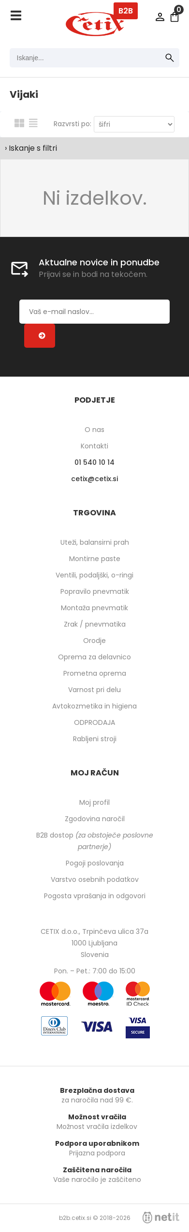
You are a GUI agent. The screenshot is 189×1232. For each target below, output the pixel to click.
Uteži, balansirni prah (94, 542)
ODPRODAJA (94, 722)
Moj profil (94, 802)
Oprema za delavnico (94, 657)
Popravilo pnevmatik (94, 591)
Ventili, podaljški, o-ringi (94, 575)
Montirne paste (94, 559)
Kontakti (94, 446)
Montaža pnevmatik (94, 608)
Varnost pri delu (94, 690)
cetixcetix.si (94, 479)
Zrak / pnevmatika (95, 624)
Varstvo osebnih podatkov (95, 879)
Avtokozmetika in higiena (94, 706)
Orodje (94, 640)
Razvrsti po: (72, 124)
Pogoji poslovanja (95, 863)
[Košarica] (174, 17)
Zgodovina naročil (95, 819)
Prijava (160, 17)
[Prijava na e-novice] (39, 336)
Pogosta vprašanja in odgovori (94, 896)
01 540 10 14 (94, 462)
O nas (94, 429)
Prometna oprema (94, 673)
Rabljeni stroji (94, 739)
